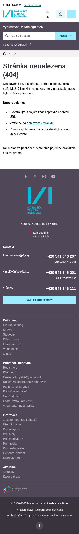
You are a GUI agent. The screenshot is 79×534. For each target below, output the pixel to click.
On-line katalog (13, 325)
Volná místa (11, 348)
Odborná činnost (14, 453)
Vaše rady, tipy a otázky (18, 405)
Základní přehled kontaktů (20, 419)
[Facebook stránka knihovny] (25, 177)
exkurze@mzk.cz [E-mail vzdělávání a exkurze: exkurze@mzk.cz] (66, 277)
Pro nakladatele (13, 448)
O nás (7, 353)
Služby (7, 329)
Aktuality (8, 471)
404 (14, 53)
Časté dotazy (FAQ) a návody (22, 377)
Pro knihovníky (13, 438)
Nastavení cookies (48, 515)
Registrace (10, 367)
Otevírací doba (32, 5)
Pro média (10, 443)
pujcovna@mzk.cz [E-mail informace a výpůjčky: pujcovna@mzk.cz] (65, 261)
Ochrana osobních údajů (49, 509)
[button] (71, 14)
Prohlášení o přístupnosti (21, 515)
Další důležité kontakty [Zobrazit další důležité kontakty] (39, 299)
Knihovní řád (11, 458)
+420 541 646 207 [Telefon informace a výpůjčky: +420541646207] (61, 256)
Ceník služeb (11, 396)
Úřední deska (12, 424)
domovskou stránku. (40, 123)
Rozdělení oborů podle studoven (24, 381)
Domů (4, 53)
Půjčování (9, 372)
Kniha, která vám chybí (18, 401)
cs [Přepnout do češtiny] (47, 11)
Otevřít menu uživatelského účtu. (60, 14)
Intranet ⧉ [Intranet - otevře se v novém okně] (66, 515)
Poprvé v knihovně (15, 391)
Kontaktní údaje (25, 509)
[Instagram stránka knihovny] (44, 177)
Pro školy (9, 434)
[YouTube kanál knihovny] (53, 177)
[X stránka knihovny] (34, 177)
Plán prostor (11, 339)
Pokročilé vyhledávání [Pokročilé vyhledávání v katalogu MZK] (15, 44)
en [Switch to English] (47, 16)
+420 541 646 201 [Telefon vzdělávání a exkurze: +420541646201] (61, 272)
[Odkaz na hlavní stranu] (15, 16)
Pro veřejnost (12, 429)
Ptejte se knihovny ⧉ (16, 386)
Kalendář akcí (12, 344)
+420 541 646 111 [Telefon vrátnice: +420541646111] (61, 288)
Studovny (9, 334)
